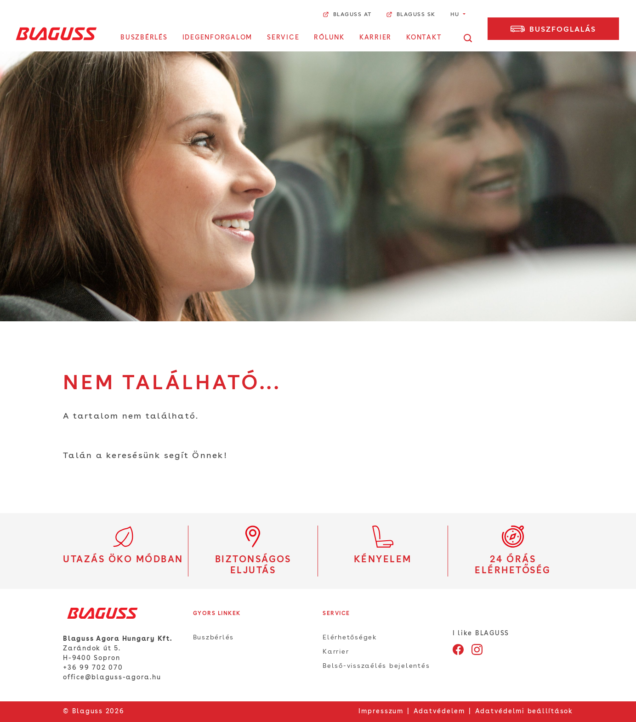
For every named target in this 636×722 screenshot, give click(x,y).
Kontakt (424, 37)
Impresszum (380, 711)
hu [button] (456, 14)
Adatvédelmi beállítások (524, 711)
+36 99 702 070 (93, 668)
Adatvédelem (439, 711)
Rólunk (329, 37)
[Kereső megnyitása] (468, 38)
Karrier (375, 37)
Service (283, 37)
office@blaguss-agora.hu (112, 677)
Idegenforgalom (217, 37)
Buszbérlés (144, 37)
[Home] (56, 33)
